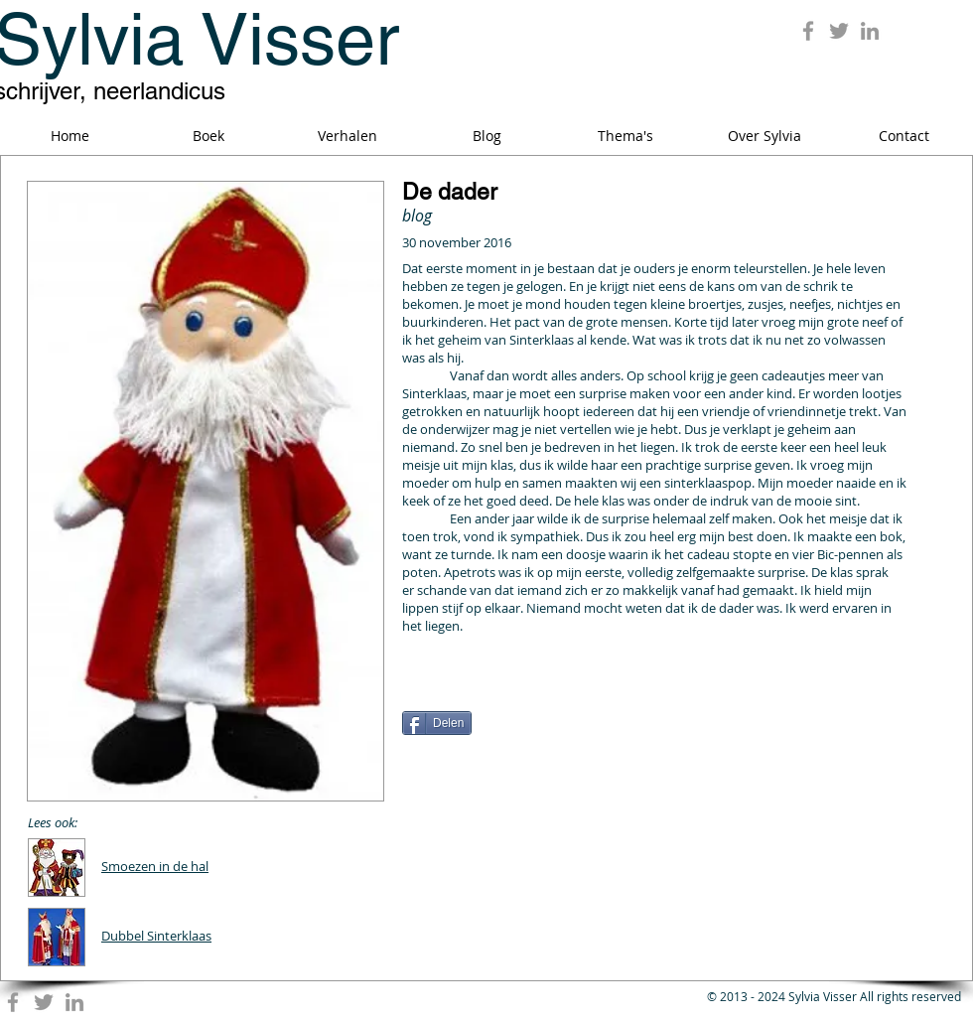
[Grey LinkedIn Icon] (870, 31)
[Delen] (437, 723)
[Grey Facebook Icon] (808, 31)
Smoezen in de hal (154, 866)
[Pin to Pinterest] (864, 679)
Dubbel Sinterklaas (156, 936)
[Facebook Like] (526, 689)
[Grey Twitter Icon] (839, 31)
